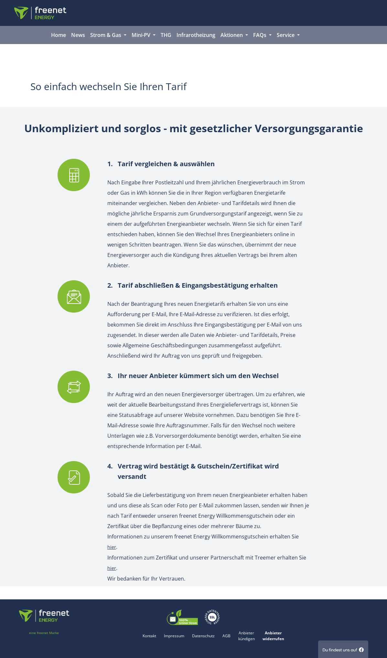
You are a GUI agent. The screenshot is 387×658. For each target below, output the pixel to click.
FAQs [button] (260, 35)
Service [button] (286, 35)
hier (111, 547)
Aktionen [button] (232, 35)
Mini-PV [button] (142, 35)
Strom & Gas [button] (106, 35)
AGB (226, 636)
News (78, 35)
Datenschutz (203, 636)
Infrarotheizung (196, 35)
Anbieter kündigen (246, 635)
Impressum (174, 636)
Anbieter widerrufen (273, 635)
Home (58, 35)
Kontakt (149, 636)
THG (166, 35)
